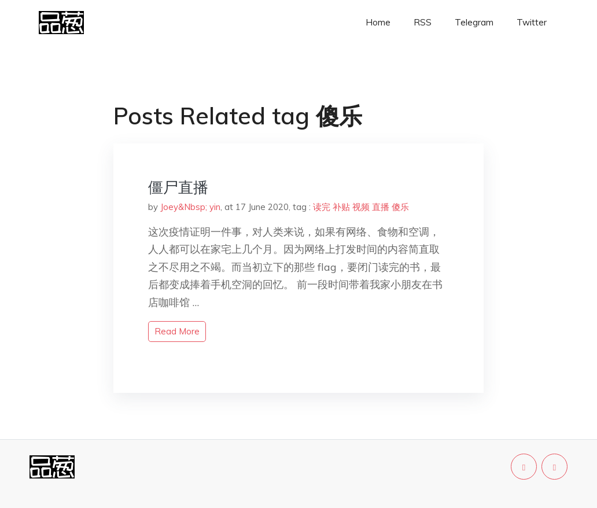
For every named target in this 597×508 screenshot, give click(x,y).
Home (378, 22)
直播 (380, 206)
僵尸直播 (178, 187)
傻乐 (400, 206)
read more (177, 331)
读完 (321, 206)
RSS (423, 22)
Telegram (474, 22)
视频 (361, 206)
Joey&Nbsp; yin (190, 206)
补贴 (341, 206)
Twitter (532, 22)
